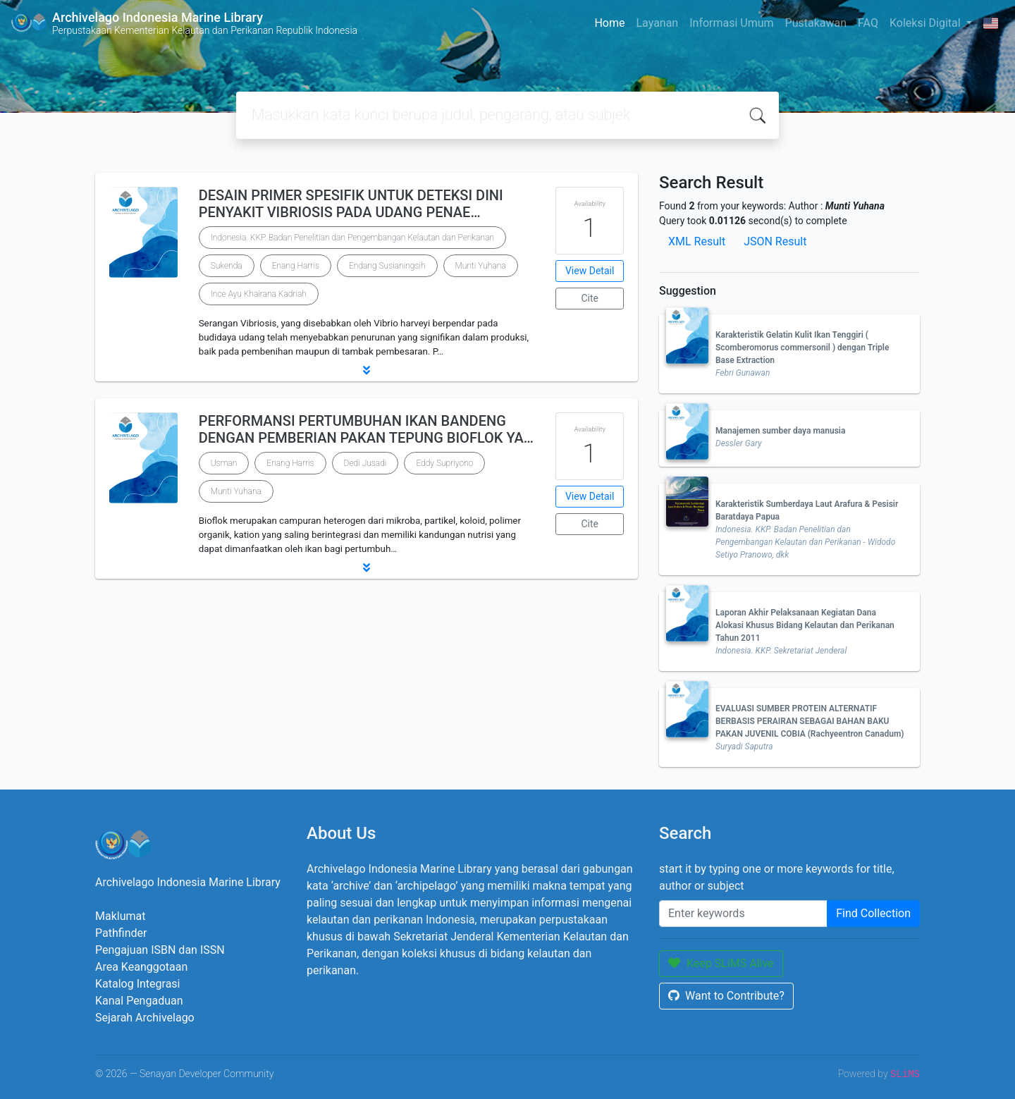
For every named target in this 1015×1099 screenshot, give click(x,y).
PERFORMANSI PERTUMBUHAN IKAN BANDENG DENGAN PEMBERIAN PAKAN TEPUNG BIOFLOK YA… (366, 429)
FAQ (868, 23)
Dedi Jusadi (365, 463)
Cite (589, 298)
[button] (366, 370)
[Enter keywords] (743, 913)
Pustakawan (816, 23)
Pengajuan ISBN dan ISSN (160, 950)
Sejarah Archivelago (145, 1017)
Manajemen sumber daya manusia (780, 431)
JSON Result (775, 241)
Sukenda (226, 266)
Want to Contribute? (726, 995)
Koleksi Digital (927, 23)
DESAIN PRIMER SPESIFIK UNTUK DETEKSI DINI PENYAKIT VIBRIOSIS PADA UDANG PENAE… (351, 204)
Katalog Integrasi (137, 983)
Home (609, 23)
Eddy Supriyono (444, 463)
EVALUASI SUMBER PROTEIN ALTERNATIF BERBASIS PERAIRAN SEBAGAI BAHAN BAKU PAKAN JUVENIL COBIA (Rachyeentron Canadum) (809, 721)
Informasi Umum (731, 23)
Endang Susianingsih (387, 266)
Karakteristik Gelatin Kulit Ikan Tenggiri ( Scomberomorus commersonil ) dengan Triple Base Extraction (802, 347)
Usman (224, 463)
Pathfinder (121, 933)
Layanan (657, 23)
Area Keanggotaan (141, 967)
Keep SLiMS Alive (721, 963)
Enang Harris (295, 266)
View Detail (589, 270)
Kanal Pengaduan (139, 1000)
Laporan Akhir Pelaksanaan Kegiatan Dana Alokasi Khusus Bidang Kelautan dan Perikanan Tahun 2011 (804, 625)
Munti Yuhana (480, 266)
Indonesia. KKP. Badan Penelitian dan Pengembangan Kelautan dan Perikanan (352, 237)
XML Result (696, 241)
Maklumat (120, 916)
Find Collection (873, 913)
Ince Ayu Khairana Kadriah (259, 294)
